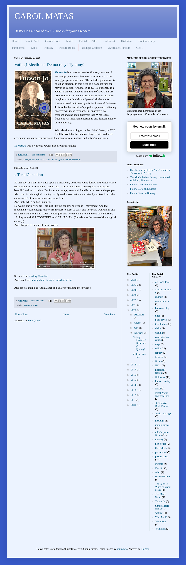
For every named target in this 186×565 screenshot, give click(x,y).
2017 (134, 369)
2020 (134, 310)
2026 (134, 279)
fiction (158, 361)
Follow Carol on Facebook (143, 184)
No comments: (39, 155)
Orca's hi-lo (161, 448)
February (138, 333)
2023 (134, 295)
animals (159, 297)
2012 (134, 395)
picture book (161, 456)
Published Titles (88, 41)
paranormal (161, 452)
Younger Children (92, 47)
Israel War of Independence (162, 394)
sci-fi (157, 472)
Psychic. (159, 468)
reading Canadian (38, 275)
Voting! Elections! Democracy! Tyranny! (49, 64)
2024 (134, 290)
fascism (159, 357)
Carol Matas (161, 324)
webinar (159, 513)
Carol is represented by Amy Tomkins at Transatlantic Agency (150, 171)
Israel (158, 388)
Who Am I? (161, 517)
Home (15, 41)
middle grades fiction (61, 159)
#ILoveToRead (162, 282)
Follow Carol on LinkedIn (143, 189)
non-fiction (160, 443)
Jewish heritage (163, 413)
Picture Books (67, 47)
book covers (161, 320)
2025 (134, 285)
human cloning (162, 381)
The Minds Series (160, 496)
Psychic (159, 464)
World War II (161, 521)
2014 (134, 385)
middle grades (162, 425)
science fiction (162, 476)
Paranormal (18, 47)
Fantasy (48, 47)
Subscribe (149, 144)
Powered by (149, 155)
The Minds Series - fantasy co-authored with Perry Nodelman (150, 179)
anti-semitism (162, 301)
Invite (69, 41)
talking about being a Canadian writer (51, 279)
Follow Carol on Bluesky (142, 193)
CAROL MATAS (44, 16)
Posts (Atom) (34, 320)
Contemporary (146, 41)
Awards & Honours (119, 47)
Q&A (139, 47)
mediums (159, 420)
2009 (134, 405)
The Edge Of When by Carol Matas (163, 487)
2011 (133, 400)
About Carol (32, 41)
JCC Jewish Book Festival (162, 405)
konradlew (122, 549)
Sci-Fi (34, 47)
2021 (134, 305)
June (136, 327)
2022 (134, 300)
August (138, 322)
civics (25, 159)
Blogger (145, 549)
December (139, 314)
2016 (134, 375)
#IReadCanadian (28, 174)
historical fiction (43, 159)
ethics (32, 159)
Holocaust (109, 41)
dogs (157, 344)
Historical (126, 41)
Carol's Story (52, 41)
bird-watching (162, 308)
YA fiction (160, 528)
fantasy (158, 352)
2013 (134, 390)
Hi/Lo (158, 365)
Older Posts (109, 314)
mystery (159, 439)
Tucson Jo (61, 72)
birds (157, 315)
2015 (134, 380)
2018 (134, 364)
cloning (159, 332)
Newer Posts (21, 314)
